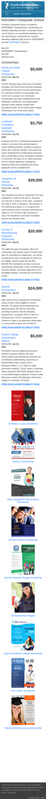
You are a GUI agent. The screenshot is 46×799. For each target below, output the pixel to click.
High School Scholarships (11, 787)
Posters (40, 787)
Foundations (6, 790)
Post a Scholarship (33, 785)
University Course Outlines (22, 790)
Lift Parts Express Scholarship (23, 540)
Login (16, 14)
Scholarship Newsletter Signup (13, 785)
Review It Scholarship (23, 461)
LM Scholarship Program (23, 615)
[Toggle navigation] (6, 14)
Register (26, 14)
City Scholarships (29, 787)
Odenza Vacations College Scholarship (23, 653)
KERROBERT (15, 42)
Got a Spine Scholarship (23, 690)
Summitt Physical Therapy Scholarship (23, 578)
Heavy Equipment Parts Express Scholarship (23, 500)
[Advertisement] (23, 756)
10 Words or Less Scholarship (23, 424)
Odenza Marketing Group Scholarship (23, 728)
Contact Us (11, 793)
